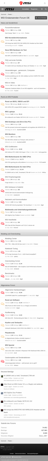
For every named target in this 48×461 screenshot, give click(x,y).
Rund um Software (12, 300)
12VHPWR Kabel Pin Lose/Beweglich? (16, 295)
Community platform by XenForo (14, 460)
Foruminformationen (12, 28)
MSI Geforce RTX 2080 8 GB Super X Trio (17, 152)
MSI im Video (10, 83)
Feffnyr (44, 172)
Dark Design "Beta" (10, 33)
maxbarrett (17, 195)
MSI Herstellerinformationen (16, 38)
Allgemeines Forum (8, 285)
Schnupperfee (43, 152)
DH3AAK (16, 269)
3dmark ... (8, 279)
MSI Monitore (10, 134)
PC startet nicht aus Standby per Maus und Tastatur (19, 66)
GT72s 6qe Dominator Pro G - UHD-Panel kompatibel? (20, 254)
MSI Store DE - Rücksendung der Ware (16, 318)
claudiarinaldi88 (21, 129)
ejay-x (42, 328)
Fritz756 (42, 107)
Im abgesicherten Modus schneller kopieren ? (18, 338)
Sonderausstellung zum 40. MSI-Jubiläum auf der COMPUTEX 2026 (24, 76)
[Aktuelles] (42, 9)
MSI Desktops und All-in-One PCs (18, 122)
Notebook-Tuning (11, 249)
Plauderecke (10, 333)
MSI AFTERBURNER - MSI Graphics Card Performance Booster (23, 266)
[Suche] (46, 9)
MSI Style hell (6, 457)
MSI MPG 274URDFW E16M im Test (15, 55)
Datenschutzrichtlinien (20, 453)
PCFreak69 (42, 162)
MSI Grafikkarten (11, 147)
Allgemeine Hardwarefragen (15, 290)
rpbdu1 (16, 256)
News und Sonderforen (9, 23)
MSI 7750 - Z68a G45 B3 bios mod (15, 244)
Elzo (23, 182)
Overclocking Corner (12, 261)
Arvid (15, 353)
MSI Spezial (9, 345)
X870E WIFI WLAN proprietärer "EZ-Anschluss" (18, 205)
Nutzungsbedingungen (32, 453)
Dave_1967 (43, 436)
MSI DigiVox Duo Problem (12, 215)
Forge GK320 (9, 182)
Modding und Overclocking (10, 234)
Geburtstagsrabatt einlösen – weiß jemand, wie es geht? (21, 363)
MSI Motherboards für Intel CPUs (18, 167)
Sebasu (16, 365)
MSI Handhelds (10, 220)
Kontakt (12, 453)
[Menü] (2, 9)
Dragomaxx (40, 318)
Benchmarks (9, 273)
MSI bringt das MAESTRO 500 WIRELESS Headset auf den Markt (24, 43)
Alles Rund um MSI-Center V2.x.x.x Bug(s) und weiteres (21, 305)
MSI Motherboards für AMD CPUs (18, 157)
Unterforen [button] (23, 85)
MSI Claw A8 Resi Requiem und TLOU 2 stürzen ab (19, 225)
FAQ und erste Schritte (13, 60)
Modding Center (11, 238)
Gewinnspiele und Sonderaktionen (17, 357)
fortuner (16, 227)
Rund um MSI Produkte (9, 97)
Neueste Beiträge (7, 372)
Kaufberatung (10, 312)
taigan (36, 55)
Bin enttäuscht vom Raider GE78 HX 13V (16, 117)
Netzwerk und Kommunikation (16, 199)
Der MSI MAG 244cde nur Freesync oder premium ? (20, 139)
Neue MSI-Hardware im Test (16, 50)
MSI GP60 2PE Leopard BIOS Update (16, 107)
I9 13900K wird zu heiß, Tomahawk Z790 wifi (17, 172)
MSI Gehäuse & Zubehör (14, 187)
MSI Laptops (10, 112)
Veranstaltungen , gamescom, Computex (20, 70)
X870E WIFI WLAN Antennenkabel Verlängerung (19, 192)
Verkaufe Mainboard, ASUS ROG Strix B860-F (18, 328)
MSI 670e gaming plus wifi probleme (15, 162)
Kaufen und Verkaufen (13, 323)
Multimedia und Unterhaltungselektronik (20, 210)
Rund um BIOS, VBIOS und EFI (17, 101)
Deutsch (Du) (16, 457)
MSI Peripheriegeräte (13, 177)
